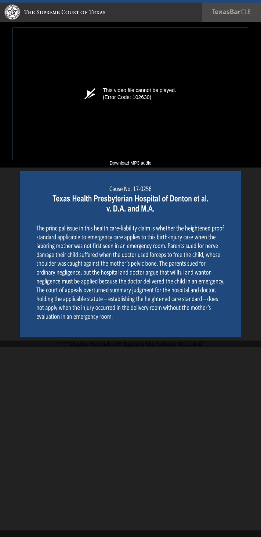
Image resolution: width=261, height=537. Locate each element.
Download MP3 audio (130, 163)
